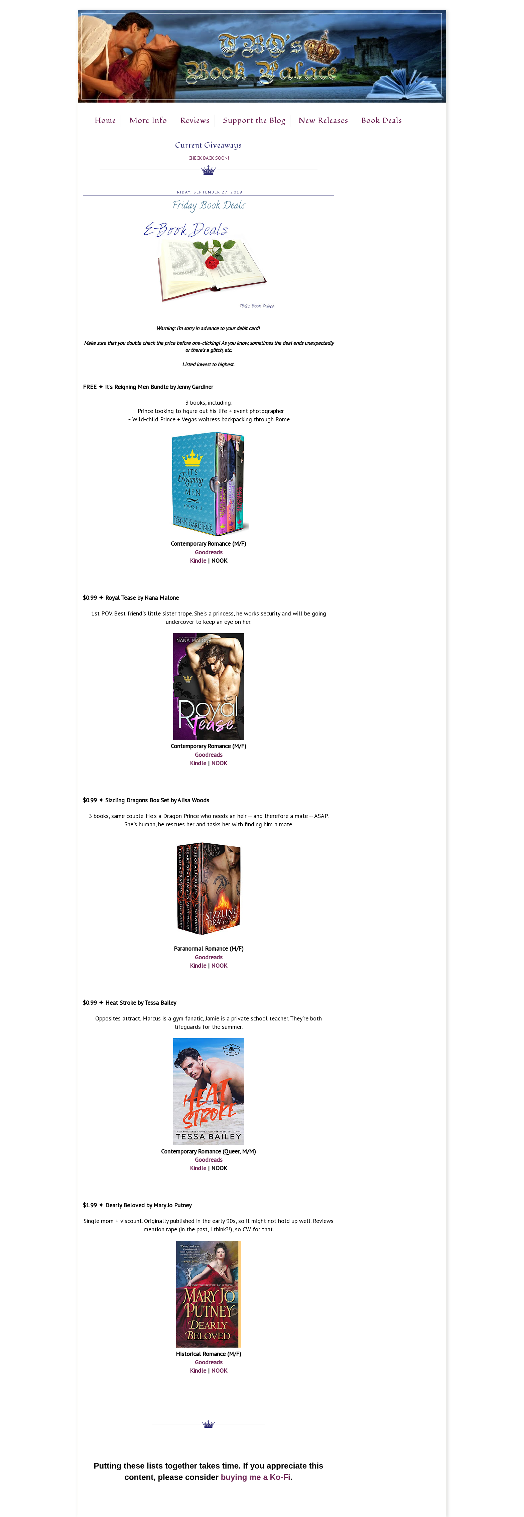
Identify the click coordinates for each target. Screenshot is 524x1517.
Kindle (198, 560)
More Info (148, 120)
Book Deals (381, 120)
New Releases (323, 120)
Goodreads (209, 552)
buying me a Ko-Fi (255, 1477)
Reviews (195, 120)
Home (105, 120)
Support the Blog (254, 120)
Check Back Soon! (208, 158)
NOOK (219, 763)
